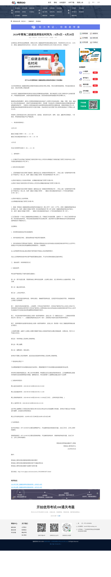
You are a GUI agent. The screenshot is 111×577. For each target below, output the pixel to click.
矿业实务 (59, 8)
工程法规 (44, 8)
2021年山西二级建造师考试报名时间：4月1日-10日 (26, 487)
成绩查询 (24, 15)
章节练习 (74, 12)
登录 (94, 2)
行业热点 (31, 12)
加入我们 (24, 535)
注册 (98, 2)
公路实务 (52, 8)
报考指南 (17, 12)
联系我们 (24, 530)
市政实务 (52, 15)
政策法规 (31, 8)
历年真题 (81, 8)
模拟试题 (74, 15)
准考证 (24, 12)
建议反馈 (13, 530)
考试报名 (17, 8)
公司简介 (24, 527)
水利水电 (52, 12)
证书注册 (24, 8)
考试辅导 (81, 12)
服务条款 (13, 527)
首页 (49, 2)
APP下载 (71, 2)
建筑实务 (44, 15)
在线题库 (62, 2)
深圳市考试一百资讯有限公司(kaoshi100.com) (56, 541)
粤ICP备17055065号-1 (55, 544)
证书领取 (17, 15)
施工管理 (44, 12)
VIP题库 (74, 8)
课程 (55, 2)
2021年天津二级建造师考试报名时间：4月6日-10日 (26, 484)
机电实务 (59, 12)
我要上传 (80, 2)
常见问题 (13, 532)
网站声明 (24, 532)
